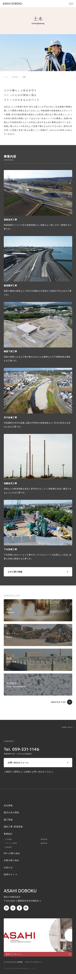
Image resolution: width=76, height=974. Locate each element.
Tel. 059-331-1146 (21, 749)
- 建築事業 (43, 843)
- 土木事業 (8, 839)
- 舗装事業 (43, 839)
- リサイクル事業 (10, 843)
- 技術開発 (8, 847)
